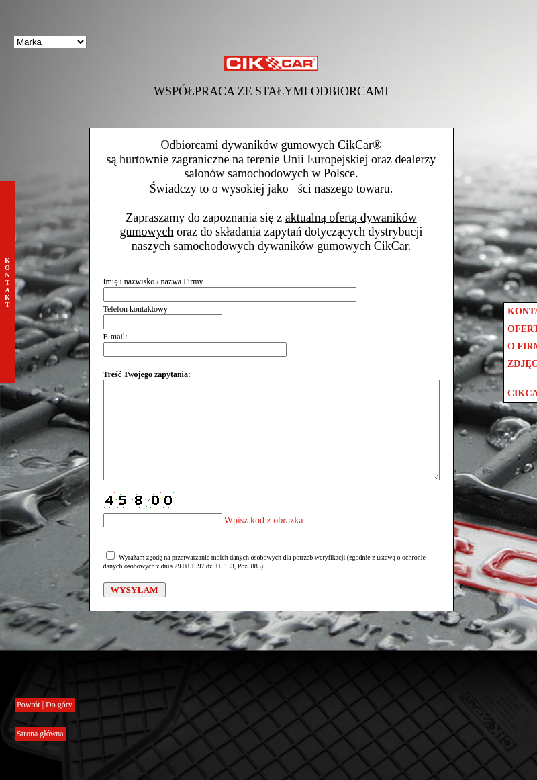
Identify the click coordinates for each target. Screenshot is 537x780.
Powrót (29, 704)
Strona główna (40, 733)
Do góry (59, 704)
